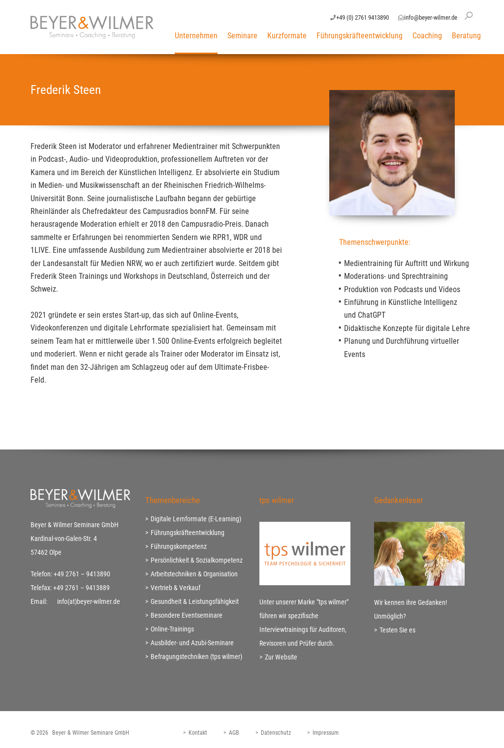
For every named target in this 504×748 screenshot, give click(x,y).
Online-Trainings (172, 629)
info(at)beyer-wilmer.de (88, 601)
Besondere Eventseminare (186, 615)
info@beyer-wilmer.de (430, 17)
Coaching (427, 35)
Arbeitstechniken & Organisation (194, 574)
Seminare (242, 35)
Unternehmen (196, 35)
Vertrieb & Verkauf (175, 588)
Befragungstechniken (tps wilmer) (196, 656)
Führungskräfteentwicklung (359, 35)
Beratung (466, 35)
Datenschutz (276, 732)
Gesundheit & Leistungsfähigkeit (195, 601)
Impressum (326, 732)
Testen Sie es (397, 630)
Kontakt (198, 732)
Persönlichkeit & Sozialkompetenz (197, 560)
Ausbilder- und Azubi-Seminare (192, 643)
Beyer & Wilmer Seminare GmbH (90, 732)
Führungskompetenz (179, 546)
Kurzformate (287, 35)
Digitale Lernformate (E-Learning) (196, 519)
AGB (234, 732)
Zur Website (281, 657)
